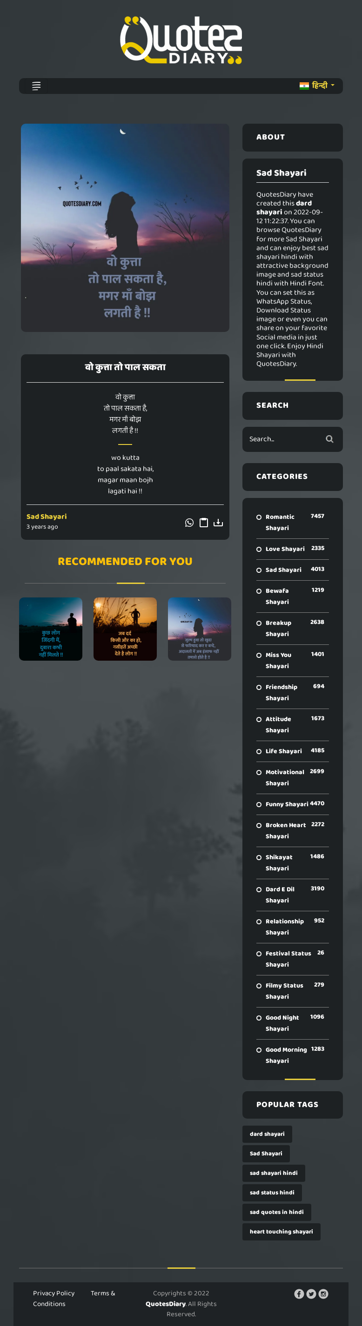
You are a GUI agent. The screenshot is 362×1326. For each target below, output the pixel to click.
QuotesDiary (166, 1304)
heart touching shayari (281, 1232)
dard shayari (267, 1134)
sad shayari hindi (274, 1173)
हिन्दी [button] (314, 86)
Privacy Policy (53, 1293)
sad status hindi (272, 1193)
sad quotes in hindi (277, 1212)
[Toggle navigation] (36, 86)
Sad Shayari (47, 517)
